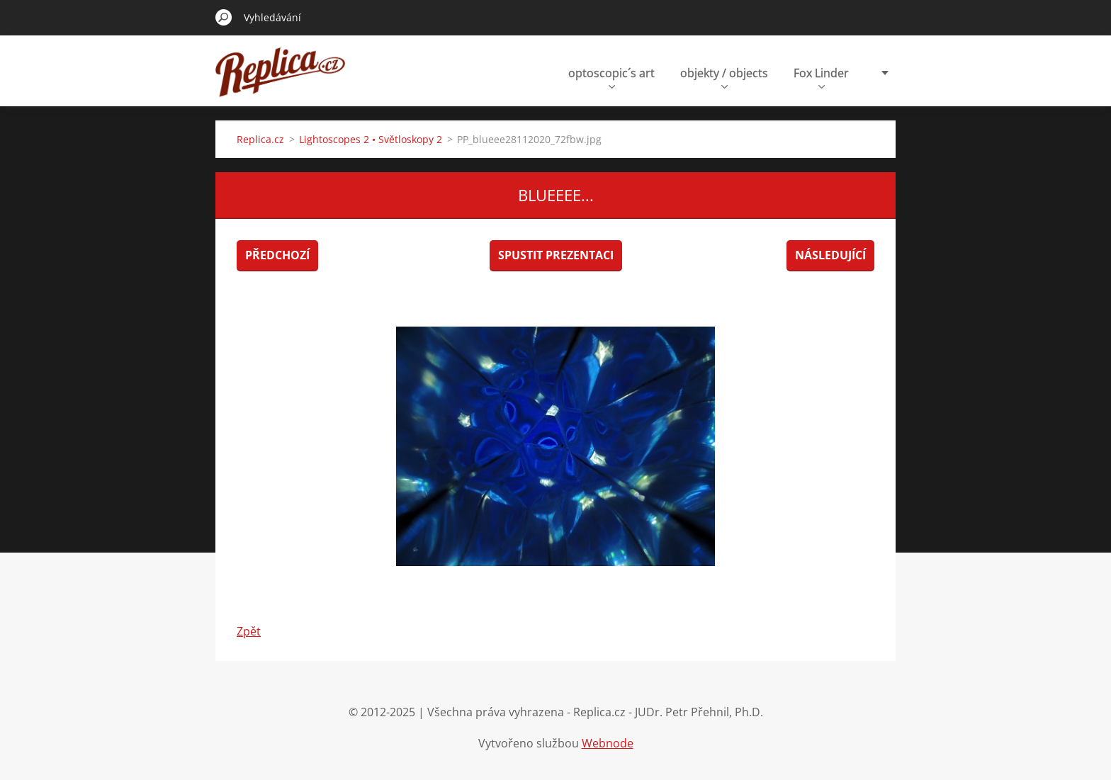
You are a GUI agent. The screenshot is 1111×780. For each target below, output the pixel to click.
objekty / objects (724, 77)
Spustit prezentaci (556, 255)
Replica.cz (260, 139)
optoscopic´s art (611, 77)
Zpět (249, 631)
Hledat (223, 17)
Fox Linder (821, 77)
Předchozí (277, 255)
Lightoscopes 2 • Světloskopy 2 (370, 139)
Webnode (607, 743)
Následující (830, 255)
